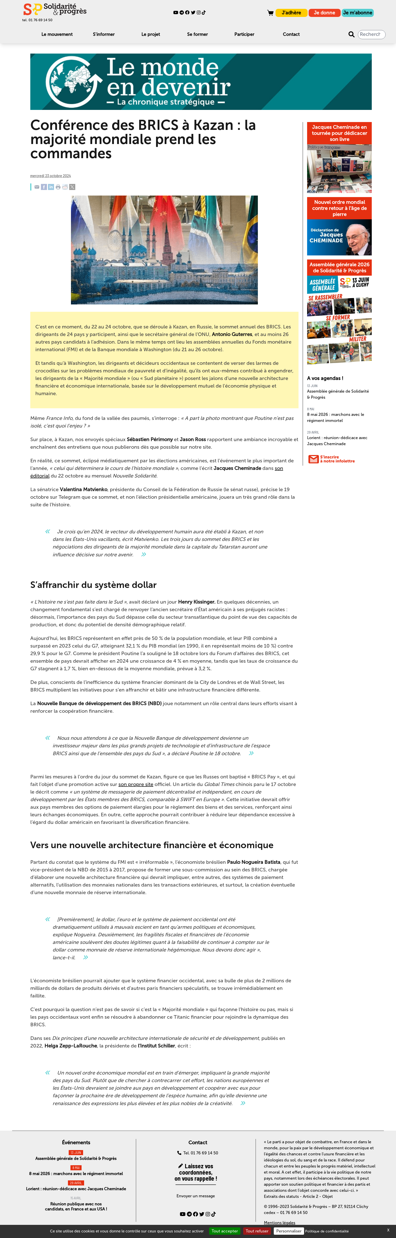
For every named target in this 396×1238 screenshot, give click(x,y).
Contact (291, 34)
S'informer (104, 34)
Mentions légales (279, 1222)
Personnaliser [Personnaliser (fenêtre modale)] (289, 1231)
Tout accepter (225, 1231)
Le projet (150, 34)
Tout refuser (257, 1231)
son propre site (135, 784)
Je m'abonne (357, 13)
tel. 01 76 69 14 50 (37, 20)
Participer (244, 34)
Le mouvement (56, 34)
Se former (197, 34)
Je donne (324, 13)
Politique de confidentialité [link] (327, 1231)
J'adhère (291, 13)
